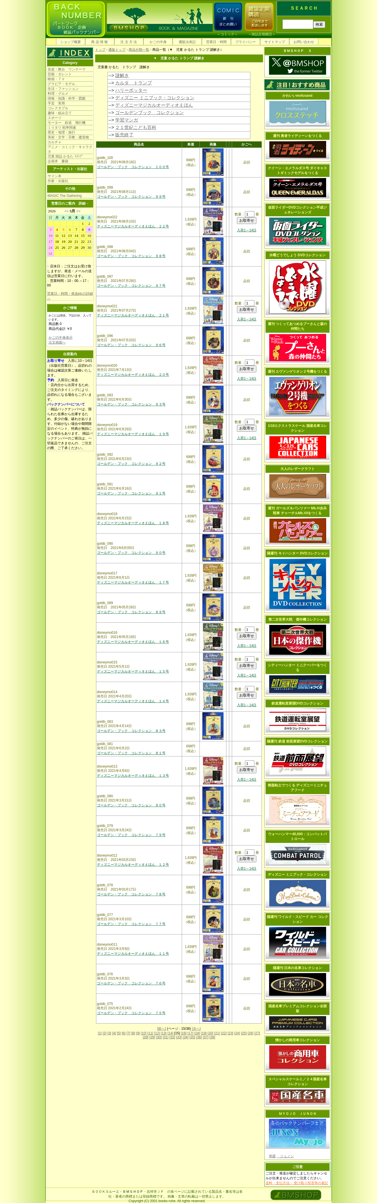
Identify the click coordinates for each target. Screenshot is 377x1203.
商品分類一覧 (139, 50)
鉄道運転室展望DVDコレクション (297, 703)
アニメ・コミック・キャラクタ (70, 149)
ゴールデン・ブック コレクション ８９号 (131, 612)
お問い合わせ (304, 42)
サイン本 (54, 176)
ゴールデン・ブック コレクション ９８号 (131, 256)
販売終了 (124, 134)
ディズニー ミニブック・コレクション (154, 97)
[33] (179, 1037)
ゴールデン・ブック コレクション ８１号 (131, 753)
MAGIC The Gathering (65, 196)
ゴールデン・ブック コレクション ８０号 (131, 805)
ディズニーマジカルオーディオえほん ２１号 (133, 315)
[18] (197, 1033)
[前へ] (161, 1029)
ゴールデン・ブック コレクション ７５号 (131, 1013)
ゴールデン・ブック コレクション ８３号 (131, 731)
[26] (250, 1033)
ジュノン (285, 1156)
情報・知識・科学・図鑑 (66, 98)
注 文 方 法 (128, 42)
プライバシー (245, 42)
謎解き (122, 75)
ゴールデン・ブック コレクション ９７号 (131, 286)
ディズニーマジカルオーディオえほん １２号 (133, 865)
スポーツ (54, 118)
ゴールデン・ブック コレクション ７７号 (131, 924)
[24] (237, 1033)
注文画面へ (57, 342)
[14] (170, 1033)
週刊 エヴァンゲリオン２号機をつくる (297, 372)
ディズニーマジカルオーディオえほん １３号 (133, 776)
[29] (152, 1037)
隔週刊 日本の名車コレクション (297, 968)
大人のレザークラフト (297, 469)
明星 (272, 1156)
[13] (164, 1033)
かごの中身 (158, 42)
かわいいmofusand (297, 96)
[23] (230, 1033)
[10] (144, 1033)
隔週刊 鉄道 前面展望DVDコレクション (297, 741)
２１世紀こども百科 (135, 127)
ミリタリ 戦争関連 (62, 128)
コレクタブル (58, 108)
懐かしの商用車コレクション (297, 1040)
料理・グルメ (58, 94)
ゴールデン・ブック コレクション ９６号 (131, 345)
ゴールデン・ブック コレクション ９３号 (131, 404)
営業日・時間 (216, 42)
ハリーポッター (131, 90)
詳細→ (84, 203)
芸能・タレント (60, 74)
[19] (204, 1033)
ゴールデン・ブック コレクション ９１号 (131, 493)
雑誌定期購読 (262, 34)
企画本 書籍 (58, 161)
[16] (184, 1033)
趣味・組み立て (60, 113)
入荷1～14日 (246, 230)
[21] (217, 1033)
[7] (128, 1033)
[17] (190, 1033)
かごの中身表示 (61, 338)
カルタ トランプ (133, 82)
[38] (212, 1037)
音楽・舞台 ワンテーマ (66, 69)
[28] (145, 1037)
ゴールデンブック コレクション (149, 112)
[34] (185, 1037)
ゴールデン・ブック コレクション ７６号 (131, 983)
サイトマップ (274, 42)
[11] (150, 1033)
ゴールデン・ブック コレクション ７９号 (131, 835)
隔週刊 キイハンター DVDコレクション (297, 553)
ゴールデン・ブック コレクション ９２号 (131, 464)
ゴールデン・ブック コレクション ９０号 (131, 553)
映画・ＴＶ (56, 79)
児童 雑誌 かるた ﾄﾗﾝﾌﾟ (65, 156)
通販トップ (116, 50)
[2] (104, 1033)
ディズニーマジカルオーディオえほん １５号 (133, 671)
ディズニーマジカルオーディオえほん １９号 (133, 434)
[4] (114, 1033)
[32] (172, 1037)
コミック (227, 34)
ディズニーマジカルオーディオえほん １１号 (133, 954)
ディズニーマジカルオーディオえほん (154, 105)
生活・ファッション (63, 89)
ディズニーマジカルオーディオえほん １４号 (133, 701)
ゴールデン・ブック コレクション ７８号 (131, 894)
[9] (138, 1033)
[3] (109, 1033)
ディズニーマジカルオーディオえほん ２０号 (133, 375)
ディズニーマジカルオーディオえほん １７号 (133, 582)
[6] (123, 1033)
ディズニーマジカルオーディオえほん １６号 (133, 642)
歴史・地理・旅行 (61, 132)
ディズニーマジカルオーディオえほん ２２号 (133, 226)
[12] (157, 1033)
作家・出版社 (58, 181)
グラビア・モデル (61, 84)
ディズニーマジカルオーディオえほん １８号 (133, 523)
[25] (244, 1033)
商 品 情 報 (99, 42)
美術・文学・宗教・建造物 (68, 137)
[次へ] (196, 1029)
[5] (119, 1033)
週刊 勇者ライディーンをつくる (297, 136)
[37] (205, 1037)
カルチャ (54, 142)
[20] (210, 1033)
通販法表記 (187, 42)
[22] (224, 1033)
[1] (99, 1033)
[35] (192, 1037)
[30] (159, 1037)
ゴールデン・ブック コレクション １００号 (133, 167)
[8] (133, 1033)
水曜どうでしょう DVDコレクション (297, 255)
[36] (199, 1037)
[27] (257, 1033)
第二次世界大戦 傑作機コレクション (297, 619)
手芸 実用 (56, 103)
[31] (165, 1037)
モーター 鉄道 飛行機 (66, 123)
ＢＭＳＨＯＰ (133, 1192)
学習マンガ (126, 120)
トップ (100, 50)
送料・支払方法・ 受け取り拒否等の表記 (297, 1183)
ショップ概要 (70, 42)
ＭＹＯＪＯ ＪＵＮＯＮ (297, 1114)
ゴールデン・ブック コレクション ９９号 (131, 197)
